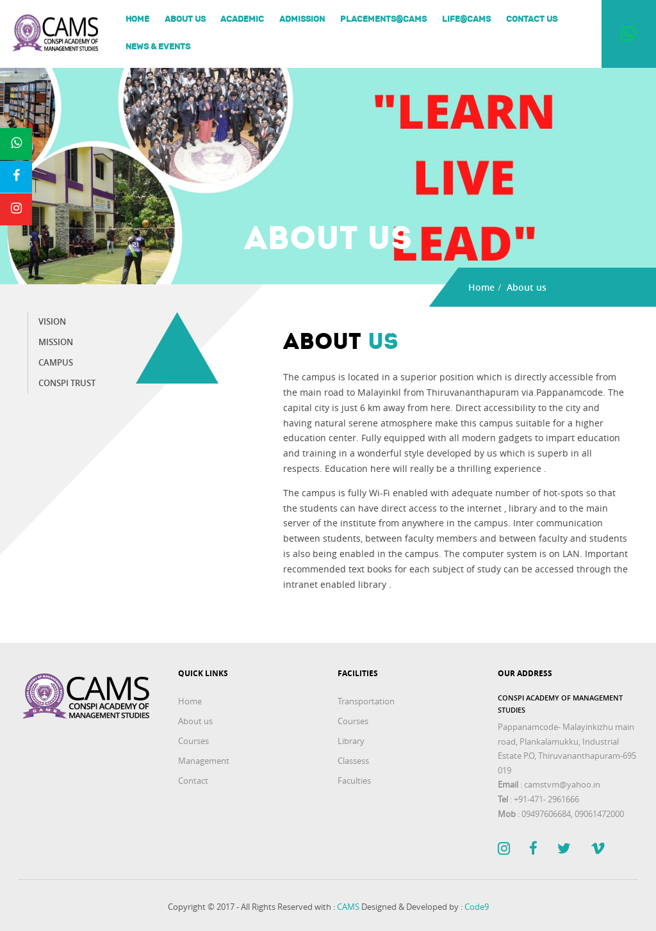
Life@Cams (466, 20)
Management (203, 760)
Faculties (354, 780)
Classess (353, 760)
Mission (55, 342)
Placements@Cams (383, 20)
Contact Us (531, 20)
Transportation (366, 701)
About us (185, 20)
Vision (52, 321)
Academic (242, 20)
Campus (55, 362)
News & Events (158, 47)
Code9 (476, 906)
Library (351, 741)
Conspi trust (66, 383)
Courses (193, 741)
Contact (193, 780)
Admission (302, 20)
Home (137, 20)
